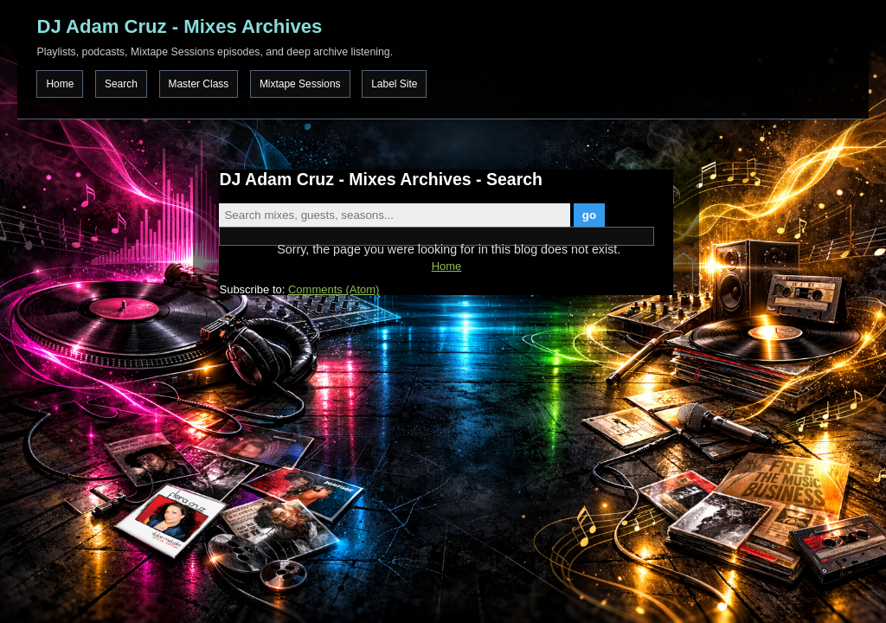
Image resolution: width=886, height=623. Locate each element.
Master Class (199, 84)
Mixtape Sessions (300, 84)
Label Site (394, 84)
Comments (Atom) (333, 289)
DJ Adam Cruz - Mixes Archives (179, 26)
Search (121, 84)
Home (60, 84)
